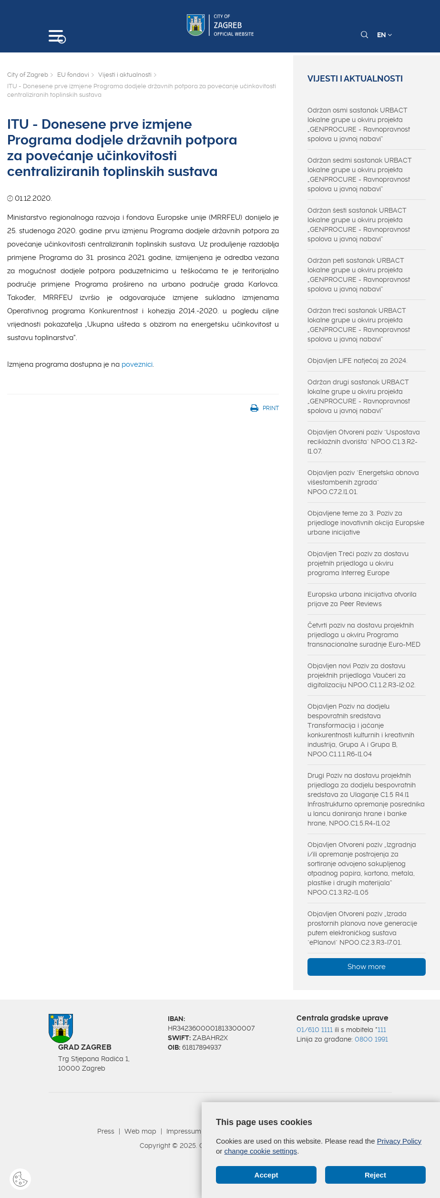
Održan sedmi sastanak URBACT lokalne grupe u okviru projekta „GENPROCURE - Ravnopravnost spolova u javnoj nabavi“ (359, 174)
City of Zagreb (27, 74)
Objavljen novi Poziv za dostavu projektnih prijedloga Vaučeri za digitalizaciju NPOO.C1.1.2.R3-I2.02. (361, 675)
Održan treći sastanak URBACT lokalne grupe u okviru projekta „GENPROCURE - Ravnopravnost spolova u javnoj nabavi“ (358, 325)
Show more (367, 966)
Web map (140, 1131)
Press (105, 1131)
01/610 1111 (315, 1029)
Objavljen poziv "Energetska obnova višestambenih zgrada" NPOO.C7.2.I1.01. (363, 482)
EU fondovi (73, 74)
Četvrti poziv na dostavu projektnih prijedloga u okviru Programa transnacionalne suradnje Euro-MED (363, 634)
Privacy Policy (399, 1141)
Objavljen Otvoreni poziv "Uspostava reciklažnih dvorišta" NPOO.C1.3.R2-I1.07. (363, 441)
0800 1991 (371, 1039)
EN (384, 35)
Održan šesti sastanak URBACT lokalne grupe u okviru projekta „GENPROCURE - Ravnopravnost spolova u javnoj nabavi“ (358, 225)
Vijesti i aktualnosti (125, 74)
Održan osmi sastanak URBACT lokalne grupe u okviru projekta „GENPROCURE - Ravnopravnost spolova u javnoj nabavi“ (358, 124)
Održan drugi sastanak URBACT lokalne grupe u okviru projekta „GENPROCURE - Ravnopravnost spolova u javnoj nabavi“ (358, 396)
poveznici (137, 364)
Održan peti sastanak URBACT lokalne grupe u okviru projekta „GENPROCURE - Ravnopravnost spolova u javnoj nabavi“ (358, 275)
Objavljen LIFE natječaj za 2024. (357, 360)
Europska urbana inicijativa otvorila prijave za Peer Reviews (362, 599)
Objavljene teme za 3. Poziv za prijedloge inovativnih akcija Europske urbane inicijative (365, 522)
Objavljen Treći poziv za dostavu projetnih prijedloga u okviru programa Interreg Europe (358, 563)
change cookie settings (261, 1151)
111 (382, 1029)
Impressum (183, 1131)
